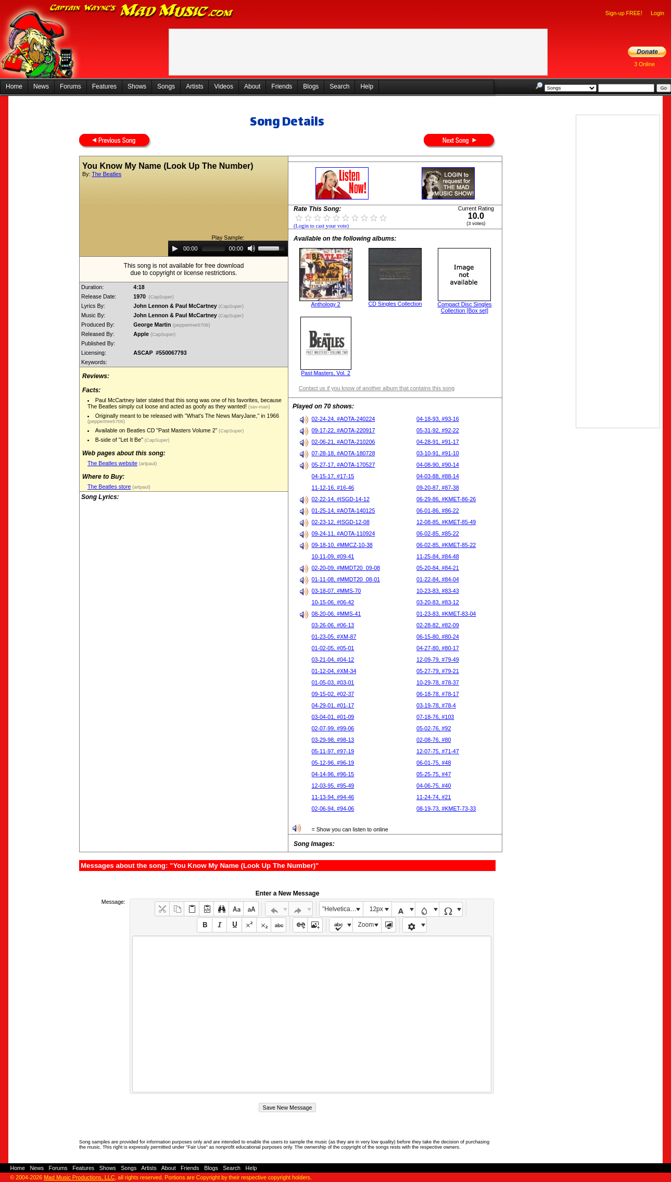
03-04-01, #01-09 (332, 717)
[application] (228, 248)
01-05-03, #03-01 (332, 682)
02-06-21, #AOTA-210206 (343, 442)
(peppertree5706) (192, 325)
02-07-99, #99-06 (332, 728)
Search (339, 86)
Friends (281, 86)
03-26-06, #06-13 (332, 625)
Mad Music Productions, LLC (79, 1177)
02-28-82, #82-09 (437, 625)
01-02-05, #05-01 (332, 648)
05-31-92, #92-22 (437, 430)
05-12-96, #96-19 (332, 763)
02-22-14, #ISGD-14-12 (340, 499)
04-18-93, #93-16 (437, 419)
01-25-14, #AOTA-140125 (343, 510)
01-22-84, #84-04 (437, 579)
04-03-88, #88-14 (437, 476)
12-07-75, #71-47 (437, 751)
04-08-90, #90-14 (437, 465)
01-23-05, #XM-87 (333, 636)
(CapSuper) (161, 297)
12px (376, 909)
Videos (223, 86)
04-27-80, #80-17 (437, 648)
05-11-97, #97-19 (332, 751)
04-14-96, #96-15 (332, 774)
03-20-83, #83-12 (437, 602)
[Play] (175, 248)
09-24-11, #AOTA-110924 (343, 533)
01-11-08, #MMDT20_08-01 (345, 579)
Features (104, 86)
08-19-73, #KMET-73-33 (446, 808)
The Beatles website (112, 463)
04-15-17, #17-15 (332, 476)
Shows (137, 86)
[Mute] (251, 248)
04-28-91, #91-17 (437, 442)
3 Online (644, 64)
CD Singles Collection (395, 304)
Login (657, 13)
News (41, 86)
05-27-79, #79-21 (437, 671)
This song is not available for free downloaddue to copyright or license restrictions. (184, 269)
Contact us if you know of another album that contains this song (376, 388)
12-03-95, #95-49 (332, 785)
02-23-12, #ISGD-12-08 (340, 522)
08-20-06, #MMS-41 (336, 614)
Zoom (366, 924)
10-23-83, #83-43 (437, 591)
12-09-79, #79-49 (437, 659)
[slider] (213, 248)
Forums (70, 86)
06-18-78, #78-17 (437, 694)
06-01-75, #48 (433, 763)
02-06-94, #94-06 (332, 808)
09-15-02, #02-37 (332, 694)
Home (14, 86)
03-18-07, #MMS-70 (336, 591)
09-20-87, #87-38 (437, 487)
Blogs (311, 86)
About (252, 86)
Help (366, 86)
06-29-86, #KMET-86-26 (446, 499)
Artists (194, 86)
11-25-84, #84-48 (437, 556)
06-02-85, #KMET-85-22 (446, 545)
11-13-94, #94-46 (332, 797)
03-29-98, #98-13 (332, 740)
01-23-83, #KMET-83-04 (446, 614)
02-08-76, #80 (433, 740)
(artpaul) (147, 463)
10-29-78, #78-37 (437, 682)
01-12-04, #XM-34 (333, 671)
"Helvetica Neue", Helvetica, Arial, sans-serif (342, 909)
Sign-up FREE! (623, 13)
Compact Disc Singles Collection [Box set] (464, 307)
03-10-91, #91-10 (437, 453)
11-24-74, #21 (433, 797)
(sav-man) (258, 406)
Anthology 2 (325, 304)
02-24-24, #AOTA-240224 (343, 419)
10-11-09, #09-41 (332, 556)
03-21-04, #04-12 (332, 659)
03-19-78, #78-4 (436, 705)
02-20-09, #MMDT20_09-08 (345, 568)
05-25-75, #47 (433, 774)
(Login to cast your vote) (321, 226)
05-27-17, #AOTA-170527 (343, 465)
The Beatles (106, 174)
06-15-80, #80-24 (437, 636)
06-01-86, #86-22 (437, 510)
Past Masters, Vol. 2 (325, 373)
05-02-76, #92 (433, 728)
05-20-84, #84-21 (437, 568)
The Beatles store (109, 486)
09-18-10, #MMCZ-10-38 (341, 545)
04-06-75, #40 (433, 785)
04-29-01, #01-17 (332, 705)
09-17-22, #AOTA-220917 (343, 430)
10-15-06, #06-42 (332, 602)
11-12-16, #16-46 (332, 487)
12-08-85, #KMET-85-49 (446, 522)
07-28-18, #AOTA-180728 (343, 453)
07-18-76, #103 (435, 717)
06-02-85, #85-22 (437, 533)
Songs (166, 86)
